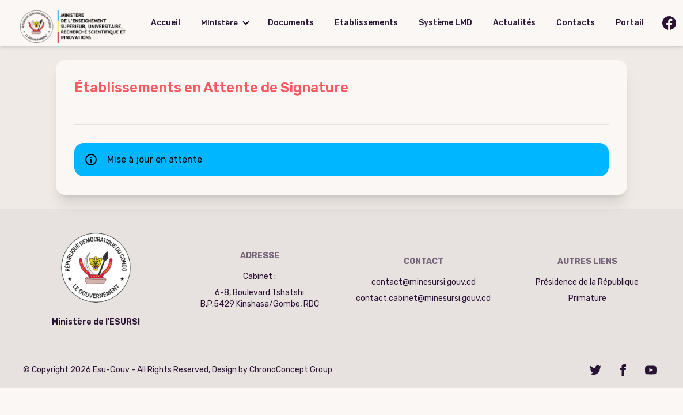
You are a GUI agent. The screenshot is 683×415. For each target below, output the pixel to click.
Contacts (575, 23)
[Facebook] (623, 370)
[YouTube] (651, 370)
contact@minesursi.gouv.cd (423, 282)
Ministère (219, 22)
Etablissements (366, 23)
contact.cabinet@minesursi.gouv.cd (423, 298)
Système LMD (445, 23)
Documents (291, 23)
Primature (587, 298)
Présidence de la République (587, 282)
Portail (630, 23)
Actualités (514, 23)
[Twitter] (595, 370)
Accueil (165, 23)
